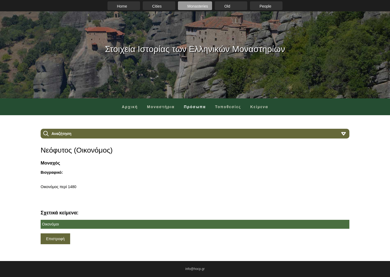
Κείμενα (259, 107)
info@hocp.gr (195, 269)
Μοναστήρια (161, 107)
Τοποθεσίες (228, 107)
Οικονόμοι (50, 224)
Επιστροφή (55, 239)
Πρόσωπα (195, 107)
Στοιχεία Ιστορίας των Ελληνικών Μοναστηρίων (195, 49)
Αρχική (130, 107)
